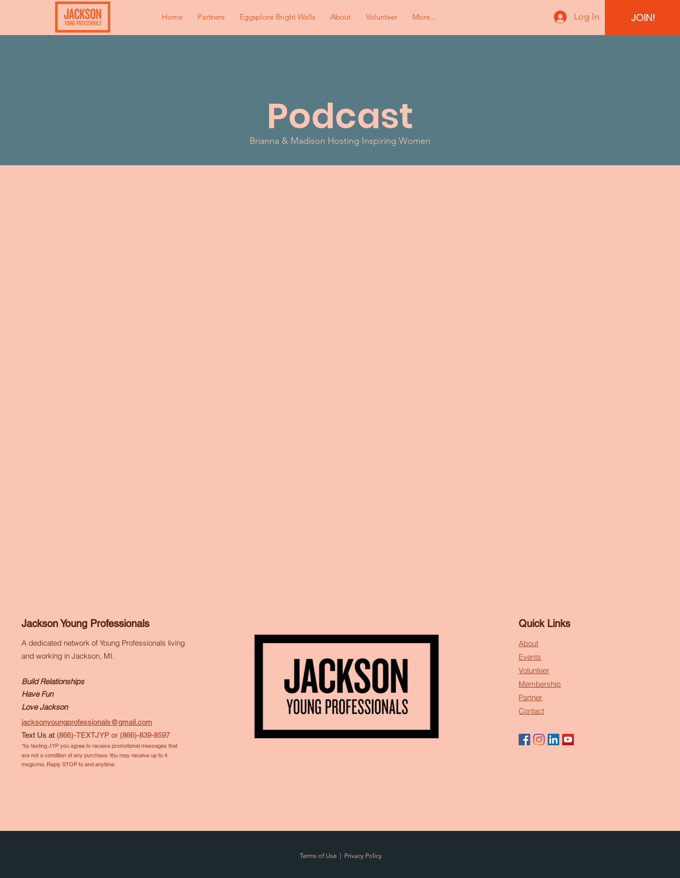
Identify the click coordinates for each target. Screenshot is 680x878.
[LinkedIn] (553, 739)
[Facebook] (524, 739)
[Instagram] (539, 739)
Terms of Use (318, 855)
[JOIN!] (643, 17)
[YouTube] (568, 739)
